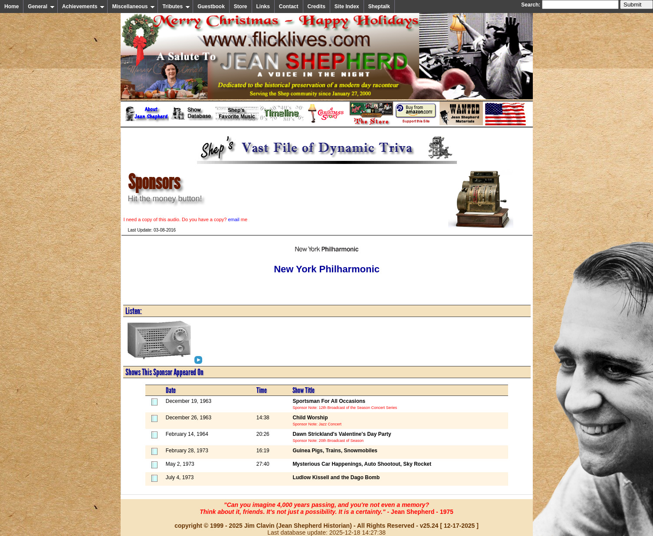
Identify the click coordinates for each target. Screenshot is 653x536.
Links (263, 6)
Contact (289, 6)
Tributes (176, 6)
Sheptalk (379, 6)
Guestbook (211, 6)
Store (240, 6)
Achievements (83, 6)
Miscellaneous (133, 6)
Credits (316, 6)
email (233, 219)
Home (11, 6)
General (41, 6)
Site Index (347, 6)
